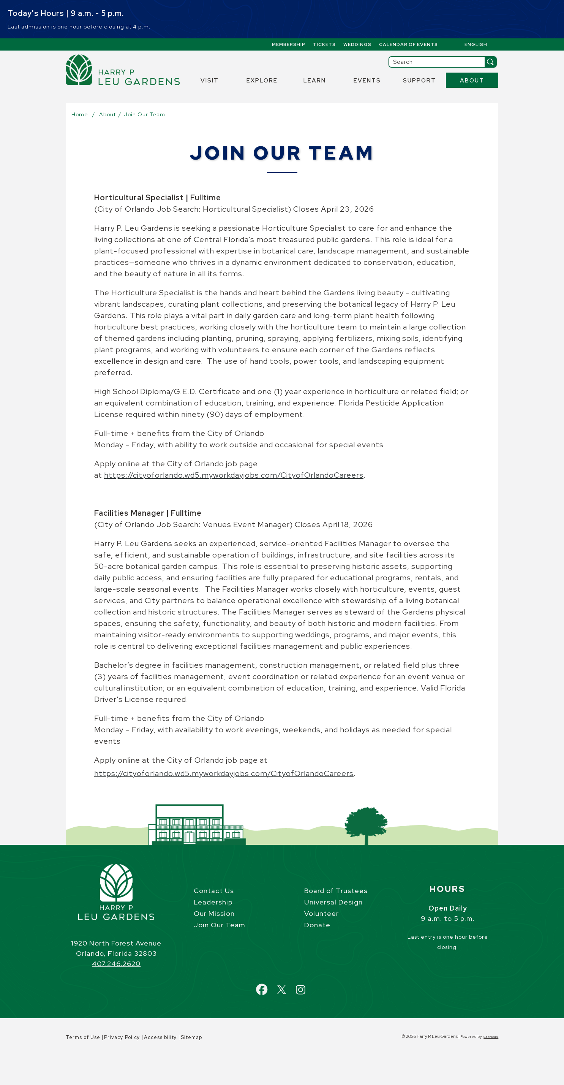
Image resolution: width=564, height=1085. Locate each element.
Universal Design (333, 902)
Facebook (269, 985)
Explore (262, 80)
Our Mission (214, 913)
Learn (314, 80)
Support (419, 80)
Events (367, 80)
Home (79, 114)
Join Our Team (219, 924)
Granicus (490, 1037)
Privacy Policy (122, 1037)
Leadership (213, 902)
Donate (317, 924)
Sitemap (191, 1037)
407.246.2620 (116, 963)
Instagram (307, 985)
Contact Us (214, 890)
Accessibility (160, 1037)
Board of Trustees (336, 890)
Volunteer (321, 913)
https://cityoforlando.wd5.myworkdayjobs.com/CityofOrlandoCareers (233, 475)
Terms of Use (83, 1037)
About (472, 80)
